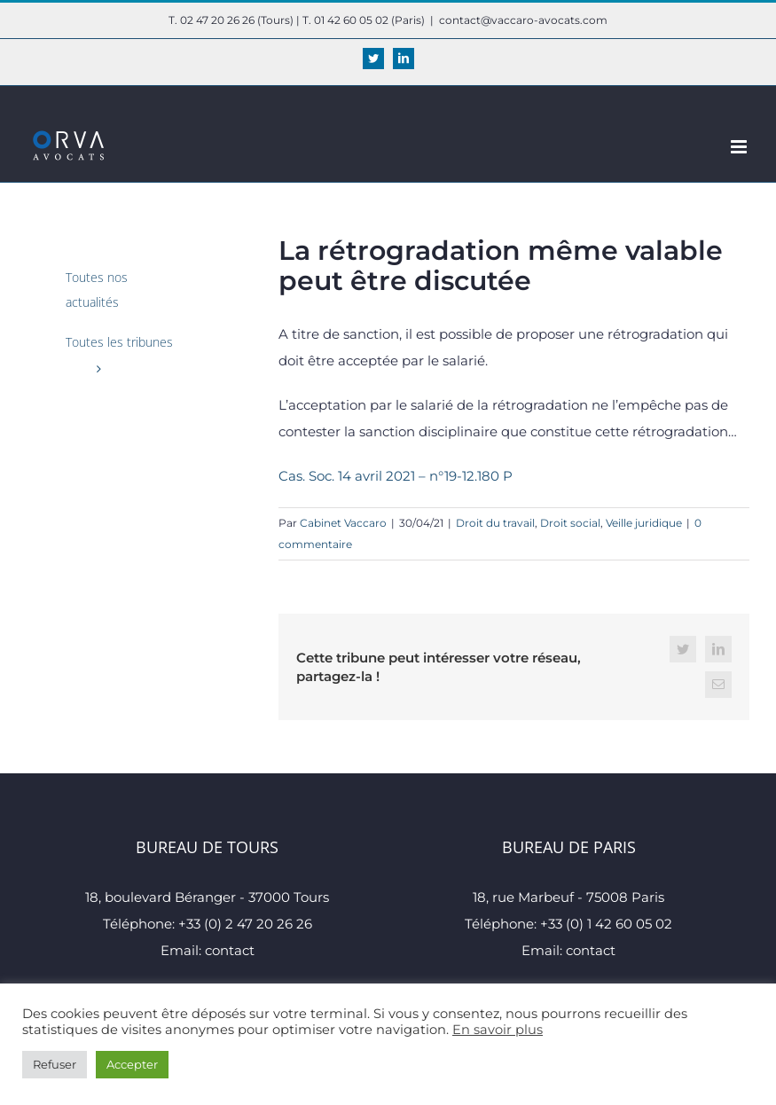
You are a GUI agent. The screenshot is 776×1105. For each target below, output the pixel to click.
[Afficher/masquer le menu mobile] (740, 146)
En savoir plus (497, 1030)
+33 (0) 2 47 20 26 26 (245, 923)
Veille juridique (644, 522)
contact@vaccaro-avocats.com (523, 20)
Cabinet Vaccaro (343, 522)
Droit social (570, 522)
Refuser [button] (54, 1064)
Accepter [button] (132, 1064)
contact (230, 950)
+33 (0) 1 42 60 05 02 (606, 923)
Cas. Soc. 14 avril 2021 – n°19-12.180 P (395, 475)
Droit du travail (495, 522)
